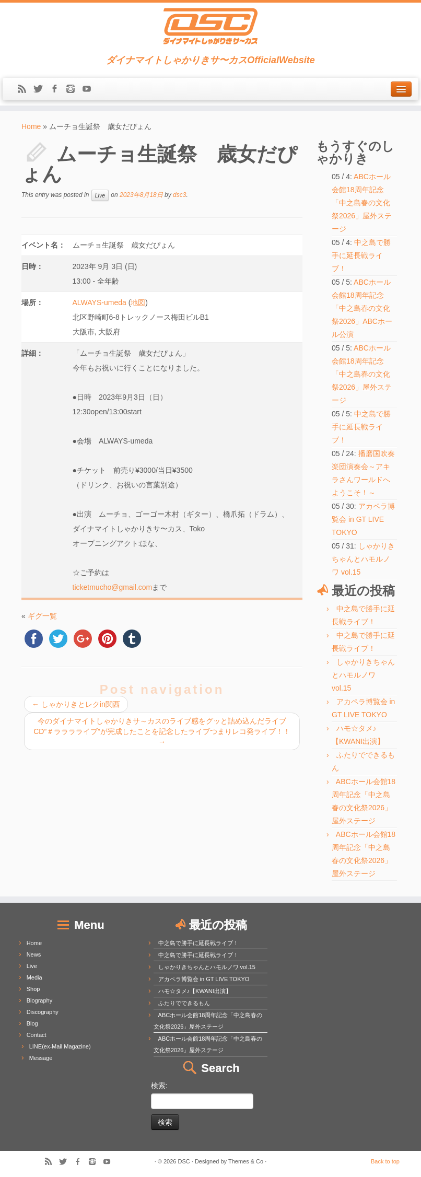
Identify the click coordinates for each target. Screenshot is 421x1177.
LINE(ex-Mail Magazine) (60, 1046)
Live (100, 195)
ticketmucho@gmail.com (113, 587)
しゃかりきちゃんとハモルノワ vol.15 (363, 559)
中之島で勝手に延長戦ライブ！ (361, 255)
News (34, 954)
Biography (40, 1000)
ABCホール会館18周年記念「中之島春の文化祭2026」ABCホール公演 (362, 308)
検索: (159, 1085)
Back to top (385, 1161)
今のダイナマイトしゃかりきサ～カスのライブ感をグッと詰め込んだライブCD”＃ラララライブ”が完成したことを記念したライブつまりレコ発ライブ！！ (161, 731)
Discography (43, 1012)
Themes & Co (245, 1161)
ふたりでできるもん (184, 1003)
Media (34, 977)
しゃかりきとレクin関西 (76, 704)
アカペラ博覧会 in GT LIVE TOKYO (363, 519)
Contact (36, 1035)
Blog (32, 1023)
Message (41, 1058)
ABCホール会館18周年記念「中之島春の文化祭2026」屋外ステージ (362, 202)
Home (31, 126)
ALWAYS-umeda (99, 302)
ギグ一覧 (42, 616)
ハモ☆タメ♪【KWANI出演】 (194, 991)
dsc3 (179, 195)
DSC (184, 1161)
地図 (138, 302)
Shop (33, 989)
